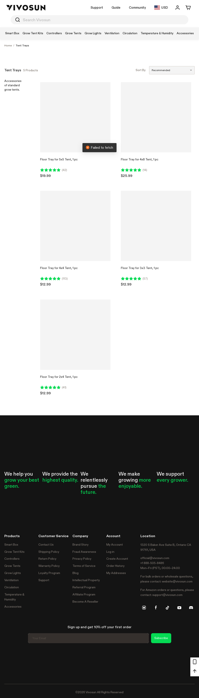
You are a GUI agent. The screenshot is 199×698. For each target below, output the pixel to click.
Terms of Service (83, 566)
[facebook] (156, 607)
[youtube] (179, 607)
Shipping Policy (48, 551)
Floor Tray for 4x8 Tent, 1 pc (139, 159)
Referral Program (83, 587)
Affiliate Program (83, 594)
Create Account (117, 558)
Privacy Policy (81, 558)
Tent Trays (22, 45)
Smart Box (11, 544)
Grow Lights (12, 573)
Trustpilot (10, 663)
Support (96, 7)
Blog (75, 573)
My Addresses (116, 573)
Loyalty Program (49, 573)
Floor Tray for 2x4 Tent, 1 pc (59, 376)
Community (137, 7)
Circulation (11, 587)
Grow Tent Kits (14, 551)
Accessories (12, 606)
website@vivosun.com (177, 581)
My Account (114, 544)
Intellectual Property (86, 580)
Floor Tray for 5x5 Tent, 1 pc (59, 159)
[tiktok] (167, 607)
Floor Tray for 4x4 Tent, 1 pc (59, 268)
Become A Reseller (85, 601)
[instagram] (144, 607)
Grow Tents (12, 566)
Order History (115, 566)
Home (8, 45)
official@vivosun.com (154, 558)
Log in (110, 551)
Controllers (12, 558)
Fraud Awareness (84, 551)
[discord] (191, 607)
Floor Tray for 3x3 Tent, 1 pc (140, 268)
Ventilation (11, 580)
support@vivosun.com (167, 595)
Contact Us (46, 544)
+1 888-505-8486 (152, 563)
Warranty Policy (49, 566)
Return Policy (47, 558)
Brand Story (80, 544)
